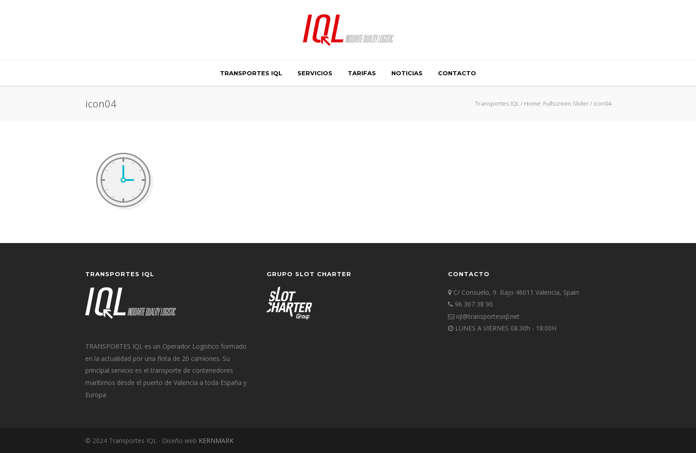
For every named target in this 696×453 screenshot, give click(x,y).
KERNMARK (216, 440)
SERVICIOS (314, 73)
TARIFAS (362, 73)
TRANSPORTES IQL (251, 73)
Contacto (457, 73)
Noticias (407, 73)
